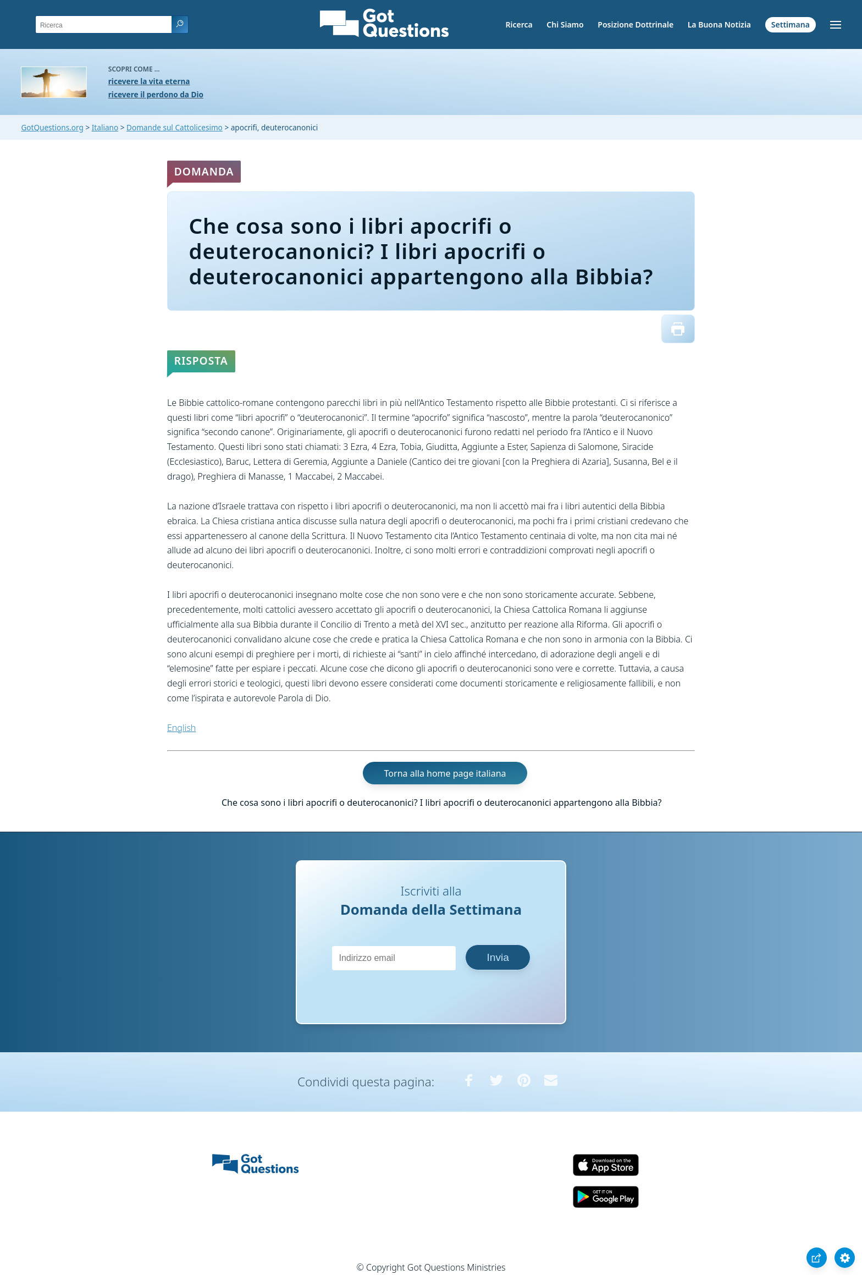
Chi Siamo (564, 24)
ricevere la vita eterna (149, 81)
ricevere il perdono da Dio (155, 94)
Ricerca (518, 24)
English (181, 728)
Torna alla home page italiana (445, 773)
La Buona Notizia (719, 24)
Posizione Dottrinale (635, 24)
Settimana (790, 24)
